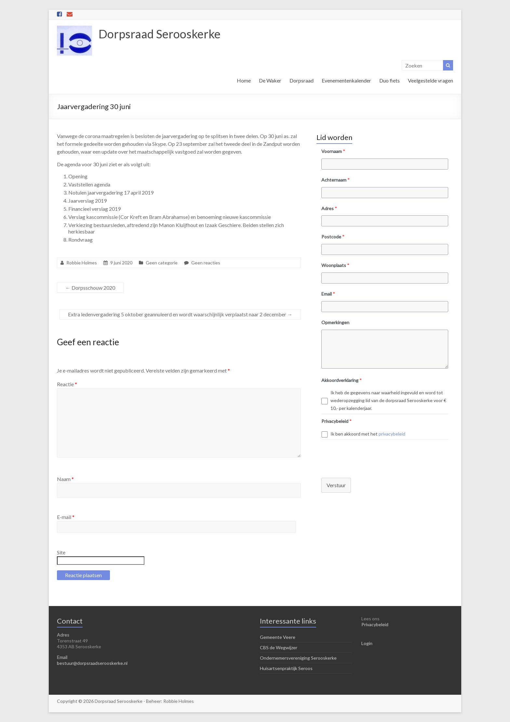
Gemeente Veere (277, 637)
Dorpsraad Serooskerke (160, 34)
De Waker (270, 80)
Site (61, 552)
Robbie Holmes (81, 262)
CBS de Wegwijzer (278, 647)
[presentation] (365, 455)
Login (366, 643)
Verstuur (336, 485)
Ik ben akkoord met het (367, 434)
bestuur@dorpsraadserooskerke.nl (92, 663)
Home (244, 80)
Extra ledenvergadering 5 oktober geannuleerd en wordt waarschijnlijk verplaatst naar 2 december (180, 314)
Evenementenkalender (346, 80)
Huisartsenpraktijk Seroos (286, 668)
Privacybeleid (374, 624)
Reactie (67, 384)
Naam (65, 479)
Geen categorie (162, 262)
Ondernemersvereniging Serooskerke (298, 658)
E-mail (65, 517)
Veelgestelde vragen (430, 80)
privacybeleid (392, 434)
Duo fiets (389, 80)
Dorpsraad (301, 80)
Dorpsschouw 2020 (90, 288)
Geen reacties (205, 262)
